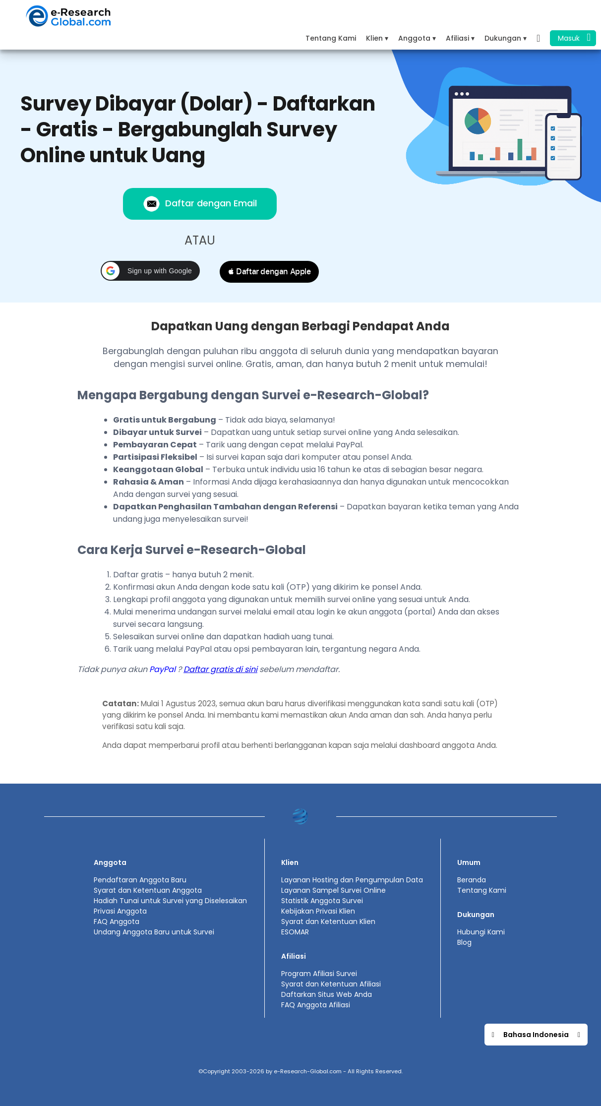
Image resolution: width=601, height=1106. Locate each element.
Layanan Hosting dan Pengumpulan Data (352, 880)
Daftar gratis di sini (220, 669)
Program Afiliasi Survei (319, 974)
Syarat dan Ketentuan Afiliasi (331, 984)
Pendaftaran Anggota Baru (140, 880)
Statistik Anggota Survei (322, 901)
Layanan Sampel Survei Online (333, 890)
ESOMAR (295, 932)
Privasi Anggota (120, 911)
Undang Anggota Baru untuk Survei (154, 932)
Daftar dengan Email (200, 203)
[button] (150, 271)
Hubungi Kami (481, 932)
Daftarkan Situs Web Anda (326, 994)
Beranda (471, 880)
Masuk (574, 37)
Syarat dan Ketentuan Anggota (148, 890)
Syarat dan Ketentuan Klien (328, 921)
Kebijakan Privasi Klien (318, 911)
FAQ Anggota (116, 921)
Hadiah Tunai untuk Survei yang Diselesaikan (170, 901)
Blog (464, 942)
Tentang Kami (330, 38)
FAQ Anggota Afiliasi (315, 1005)
